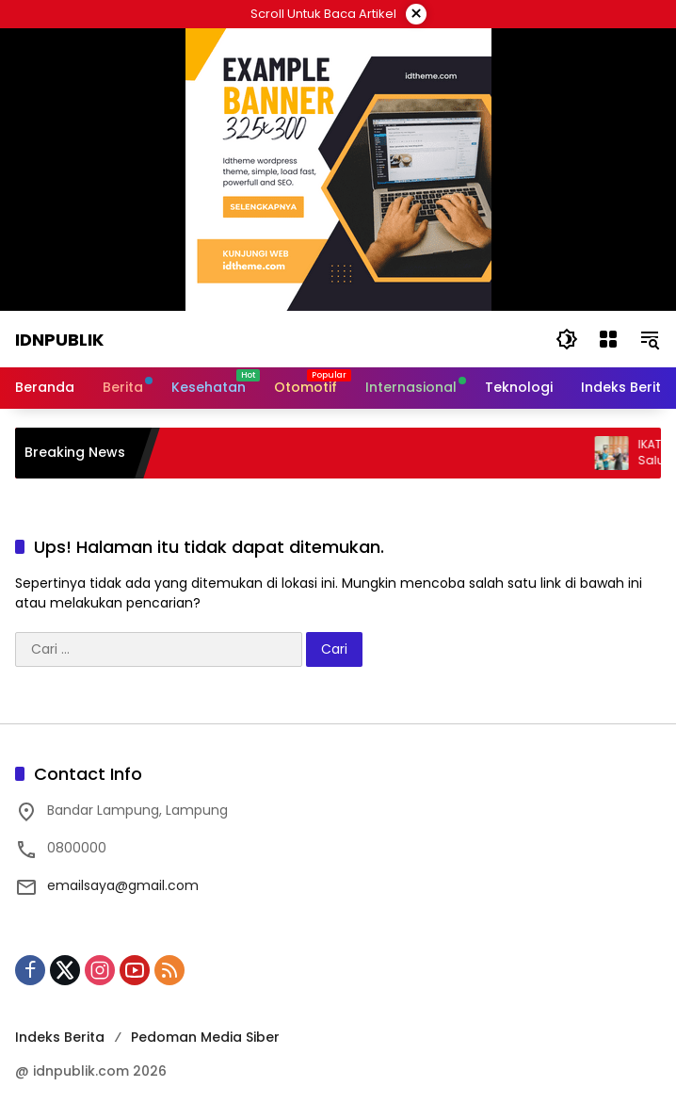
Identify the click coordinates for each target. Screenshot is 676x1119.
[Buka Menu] (608, 339)
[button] (566, 339)
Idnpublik (59, 339)
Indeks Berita (60, 1037)
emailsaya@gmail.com (123, 885)
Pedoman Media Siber (205, 1037)
